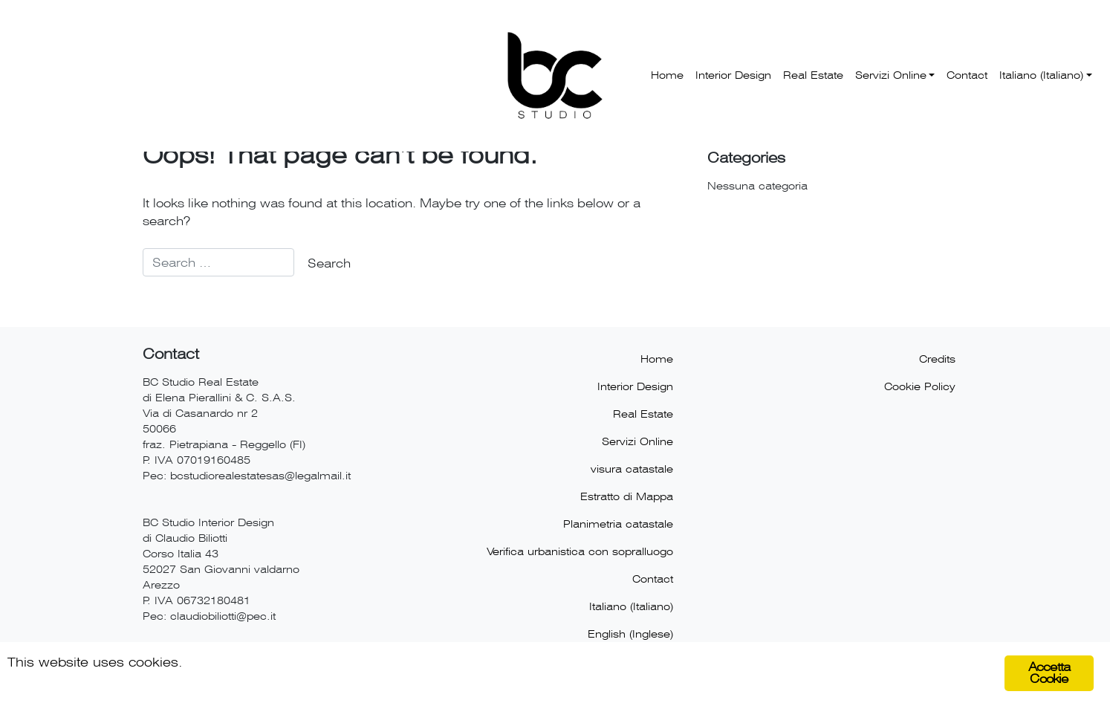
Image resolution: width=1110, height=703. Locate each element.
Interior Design (733, 75)
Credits (937, 359)
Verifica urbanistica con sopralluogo (580, 551)
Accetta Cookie (1049, 673)
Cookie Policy (919, 386)
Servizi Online (890, 75)
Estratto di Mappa (626, 496)
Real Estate (813, 75)
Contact (967, 75)
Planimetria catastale (618, 524)
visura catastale (632, 469)
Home (667, 75)
